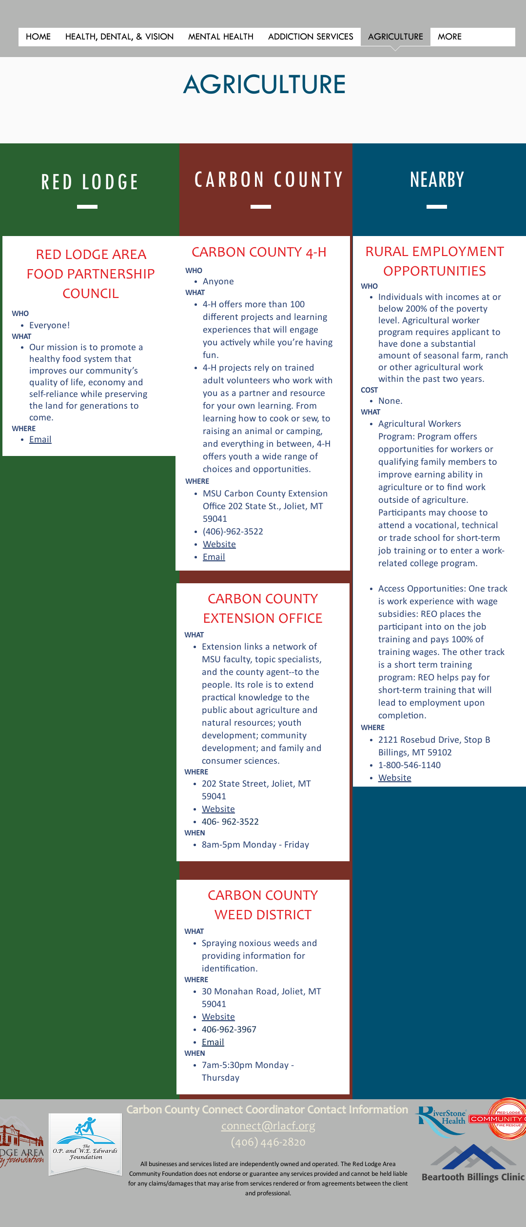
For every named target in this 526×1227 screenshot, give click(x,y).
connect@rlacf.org (268, 1127)
